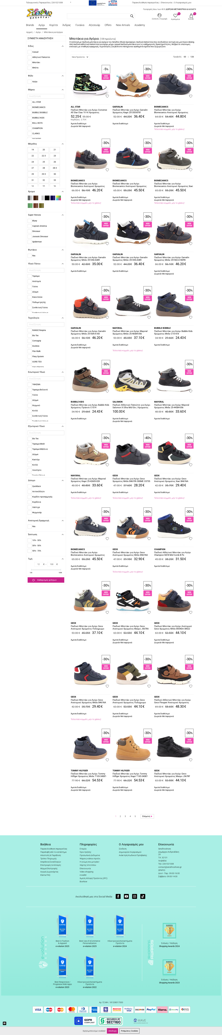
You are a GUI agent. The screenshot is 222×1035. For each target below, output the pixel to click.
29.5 (44, 174)
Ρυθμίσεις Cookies (129, 1031)
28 (44, 168)
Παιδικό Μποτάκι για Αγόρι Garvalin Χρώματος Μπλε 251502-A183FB (171, 258)
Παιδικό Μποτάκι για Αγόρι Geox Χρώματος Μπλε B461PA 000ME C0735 (131, 480)
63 (185, 57)
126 (192, 57)
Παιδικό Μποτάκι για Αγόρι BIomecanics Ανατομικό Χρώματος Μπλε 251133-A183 (171, 111)
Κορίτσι (53, 25)
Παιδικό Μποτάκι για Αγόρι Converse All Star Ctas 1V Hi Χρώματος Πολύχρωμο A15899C (89, 111)
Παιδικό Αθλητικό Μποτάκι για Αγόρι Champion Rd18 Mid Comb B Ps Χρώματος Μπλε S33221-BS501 (172, 554)
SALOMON (118, 402)
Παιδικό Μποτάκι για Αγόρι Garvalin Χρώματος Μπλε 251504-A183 (88, 332)
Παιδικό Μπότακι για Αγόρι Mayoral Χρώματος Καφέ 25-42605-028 (88, 480)
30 (55, 174)
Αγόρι (42, 25)
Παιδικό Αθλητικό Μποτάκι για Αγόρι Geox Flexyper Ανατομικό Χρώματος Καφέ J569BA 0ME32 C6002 (172, 701)
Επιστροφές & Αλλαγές (50, 865)
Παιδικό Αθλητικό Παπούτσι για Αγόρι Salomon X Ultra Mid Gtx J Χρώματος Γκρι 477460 (131, 406)
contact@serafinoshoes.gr (170, 867)
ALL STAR (75, 107)
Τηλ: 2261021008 (166, 864)
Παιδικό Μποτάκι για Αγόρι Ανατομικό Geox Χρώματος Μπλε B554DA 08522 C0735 (173, 627)
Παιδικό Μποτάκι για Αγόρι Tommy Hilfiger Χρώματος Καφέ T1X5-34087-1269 (130, 775)
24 (33, 162)
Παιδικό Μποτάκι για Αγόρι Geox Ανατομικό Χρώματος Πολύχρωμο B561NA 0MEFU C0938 (87, 627)
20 (44, 150)
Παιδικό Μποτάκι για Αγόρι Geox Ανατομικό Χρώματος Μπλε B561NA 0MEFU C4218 (130, 554)
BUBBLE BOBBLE (162, 328)
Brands (30, 25)
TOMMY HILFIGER (79, 770)
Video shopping (86, 872)
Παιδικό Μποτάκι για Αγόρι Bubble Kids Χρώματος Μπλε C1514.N (173, 332)
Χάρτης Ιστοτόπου (88, 865)
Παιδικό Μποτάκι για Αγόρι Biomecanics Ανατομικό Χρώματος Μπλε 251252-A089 (88, 554)
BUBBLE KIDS (77, 402)
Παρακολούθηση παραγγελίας (145, 2)
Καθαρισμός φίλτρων (44, 580)
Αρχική (29, 32)
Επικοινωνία (166, 2)
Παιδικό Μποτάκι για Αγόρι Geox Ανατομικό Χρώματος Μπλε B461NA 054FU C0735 (88, 701)
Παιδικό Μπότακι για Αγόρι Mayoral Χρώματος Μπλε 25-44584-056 (171, 406)
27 (33, 168)
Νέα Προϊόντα (80, 57)
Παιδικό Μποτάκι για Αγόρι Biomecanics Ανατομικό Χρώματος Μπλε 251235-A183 (88, 185)
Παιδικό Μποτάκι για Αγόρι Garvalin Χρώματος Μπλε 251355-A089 (130, 258)
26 (55, 162)
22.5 (44, 156)
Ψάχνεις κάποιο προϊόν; (90, 858)
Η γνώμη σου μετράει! (89, 862)
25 (44, 162)
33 (55, 180)
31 (33, 180)
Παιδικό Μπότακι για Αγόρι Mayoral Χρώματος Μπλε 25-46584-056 (130, 332)
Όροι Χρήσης (85, 852)
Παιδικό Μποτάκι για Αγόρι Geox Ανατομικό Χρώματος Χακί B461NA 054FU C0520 (171, 480)
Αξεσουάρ (94, 25)
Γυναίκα (79, 25)
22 (33, 156)
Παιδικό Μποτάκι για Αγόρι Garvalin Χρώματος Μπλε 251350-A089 (88, 258)
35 (44, 186)
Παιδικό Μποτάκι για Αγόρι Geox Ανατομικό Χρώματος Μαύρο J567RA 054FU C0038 (131, 627)
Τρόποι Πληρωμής (48, 858)
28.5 (55, 168)
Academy (140, 25)
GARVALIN (118, 107)
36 (55, 186)
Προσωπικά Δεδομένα (90, 855)
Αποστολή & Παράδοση (50, 855)
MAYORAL (117, 328)
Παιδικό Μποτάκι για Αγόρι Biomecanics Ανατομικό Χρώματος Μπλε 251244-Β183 (130, 185)
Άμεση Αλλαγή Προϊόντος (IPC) (93, 878)
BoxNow (83, 881)
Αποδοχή (112, 1031)
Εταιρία (83, 849)
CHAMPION (159, 549)
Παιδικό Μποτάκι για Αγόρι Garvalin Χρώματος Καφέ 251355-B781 (130, 111)
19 (33, 150)
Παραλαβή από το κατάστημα (53, 852)
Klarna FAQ (45, 875)
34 (33, 186)
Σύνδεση (123, 849)
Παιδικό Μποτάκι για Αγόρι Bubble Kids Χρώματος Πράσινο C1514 (90, 406)
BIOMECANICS (161, 107)
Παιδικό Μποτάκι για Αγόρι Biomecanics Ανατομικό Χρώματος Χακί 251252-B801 (173, 185)
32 (44, 180)
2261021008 (57, 2)
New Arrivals (123, 25)
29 (33, 174)
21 (55, 150)
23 (55, 156)
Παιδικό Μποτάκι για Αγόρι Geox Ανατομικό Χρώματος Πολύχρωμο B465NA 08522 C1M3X (129, 701)
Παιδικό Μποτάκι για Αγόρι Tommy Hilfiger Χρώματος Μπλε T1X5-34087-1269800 (88, 775)
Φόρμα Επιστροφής (48, 868)
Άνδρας (66, 25)
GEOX (115, 475)
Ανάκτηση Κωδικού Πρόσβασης (133, 855)
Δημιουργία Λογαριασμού (130, 852)
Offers (108, 25)
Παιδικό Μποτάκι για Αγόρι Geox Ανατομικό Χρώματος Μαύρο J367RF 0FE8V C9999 (172, 775)
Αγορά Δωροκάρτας (49, 872)
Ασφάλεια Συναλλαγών (50, 862)
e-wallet (83, 875)
